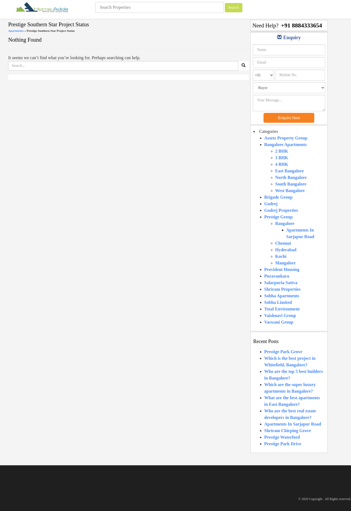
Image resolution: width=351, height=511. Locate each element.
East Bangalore (289, 171)
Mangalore (285, 263)
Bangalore (285, 223)
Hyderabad (285, 249)
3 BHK (281, 157)
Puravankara (276, 276)
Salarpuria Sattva (281, 282)
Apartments (16, 30)
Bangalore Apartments (285, 144)
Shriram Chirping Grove (287, 430)
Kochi (281, 256)
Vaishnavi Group (280, 315)
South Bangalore (291, 184)
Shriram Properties (282, 289)
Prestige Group (278, 217)
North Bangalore (291, 177)
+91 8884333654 (301, 25)
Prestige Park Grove (283, 351)
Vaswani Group (278, 322)
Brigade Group (278, 197)
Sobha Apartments (281, 295)
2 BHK (281, 151)
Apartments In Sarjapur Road (292, 424)
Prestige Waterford (282, 437)
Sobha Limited (278, 302)
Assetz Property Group (286, 138)
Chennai (283, 243)
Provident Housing (281, 269)
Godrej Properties (281, 210)
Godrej (271, 203)
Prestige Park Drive (282, 443)
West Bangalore (290, 190)
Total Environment (282, 309)
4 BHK (281, 164)
